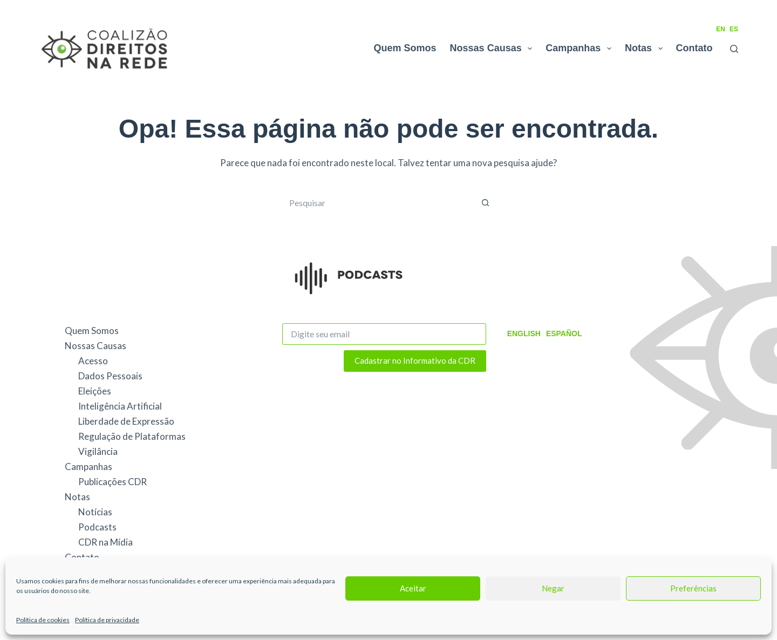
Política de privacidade (107, 620)
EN (720, 29)
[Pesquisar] (734, 49)
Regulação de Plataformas (132, 436)
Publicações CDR (112, 481)
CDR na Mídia (105, 542)
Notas (646, 48)
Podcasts (97, 527)
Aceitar (413, 588)
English (524, 333)
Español (564, 333)
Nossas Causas (493, 48)
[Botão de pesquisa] (485, 203)
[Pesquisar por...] (378, 203)
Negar (553, 588)
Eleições (94, 391)
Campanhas (581, 48)
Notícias (95, 512)
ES (734, 29)
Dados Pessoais (110, 376)
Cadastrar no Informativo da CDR (415, 360)
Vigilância (98, 451)
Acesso (93, 360)
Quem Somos (405, 48)
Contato (694, 48)
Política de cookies (43, 620)
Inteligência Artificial (120, 406)
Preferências (693, 588)
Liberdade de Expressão (126, 421)
